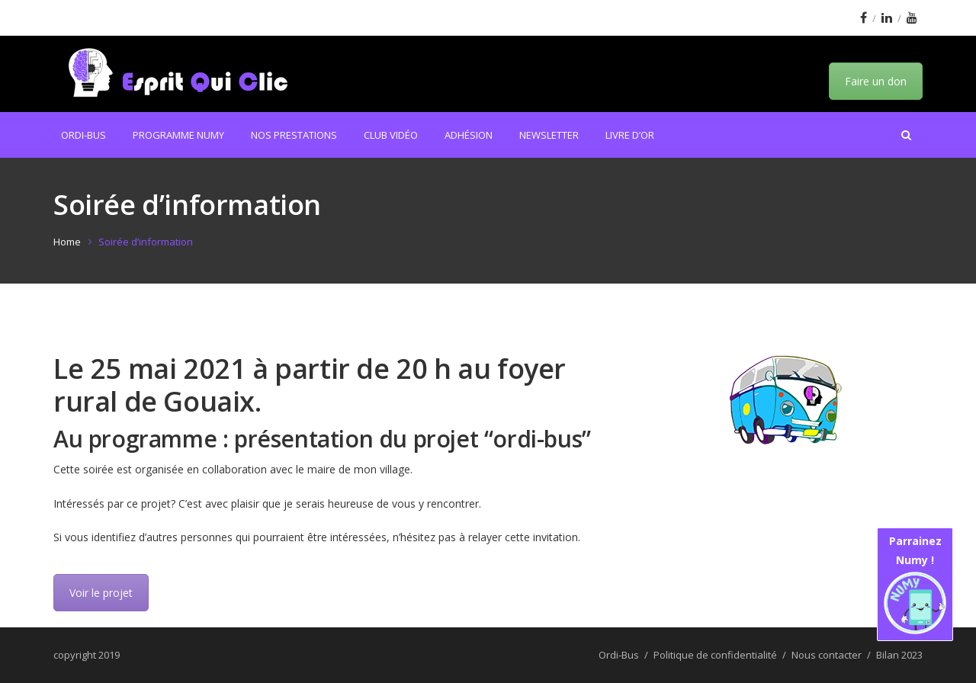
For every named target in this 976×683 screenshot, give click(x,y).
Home (67, 242)
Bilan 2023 (899, 655)
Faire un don (876, 81)
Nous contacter (826, 655)
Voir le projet (101, 592)
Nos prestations (294, 135)
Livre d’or (629, 135)
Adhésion (469, 135)
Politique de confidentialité (715, 655)
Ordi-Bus (83, 135)
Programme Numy (178, 135)
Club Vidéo (391, 135)
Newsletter (549, 135)
